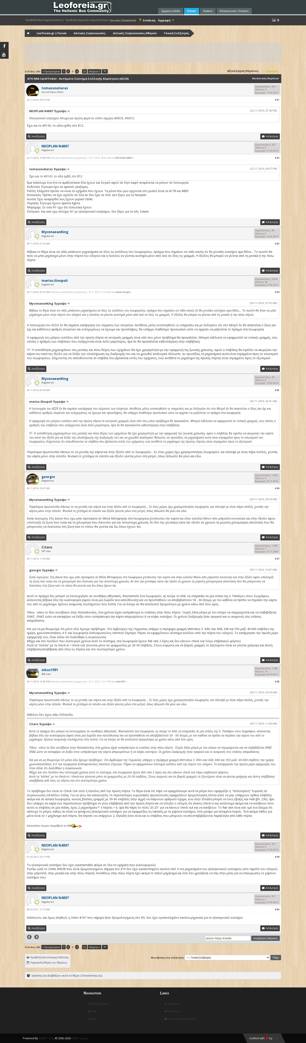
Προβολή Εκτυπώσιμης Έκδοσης (49, 957)
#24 (277, 292)
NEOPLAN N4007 (124, 157)
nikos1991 (120, 681)
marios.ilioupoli (122, 292)
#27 (277, 558)
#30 (277, 909)
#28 (277, 681)
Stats (92, 1018)
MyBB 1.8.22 (46, 1038)
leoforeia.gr (172, 1011)
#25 (277, 390)
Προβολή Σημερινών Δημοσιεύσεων (86, 20)
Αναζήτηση (172, 1003)
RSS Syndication (98, 1003)
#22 (277, 157)
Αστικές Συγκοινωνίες (90, 33)
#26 (277, 488)
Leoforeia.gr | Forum (51, 33)
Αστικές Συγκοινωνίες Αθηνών (135, 33)
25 (84, 71)
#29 (277, 856)
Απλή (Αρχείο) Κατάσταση (180, 1018)
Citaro (47, 547)
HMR (276, 1038)
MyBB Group (79, 1038)
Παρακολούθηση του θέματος (48, 962)
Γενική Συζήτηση (176, 33)
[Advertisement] (151, 52)
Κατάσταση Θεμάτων (265, 78)
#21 (277, 99)
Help (92, 1011)
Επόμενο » (94, 71)
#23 (277, 243)
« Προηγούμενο (51, 71)
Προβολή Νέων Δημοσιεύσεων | (45, 20)
